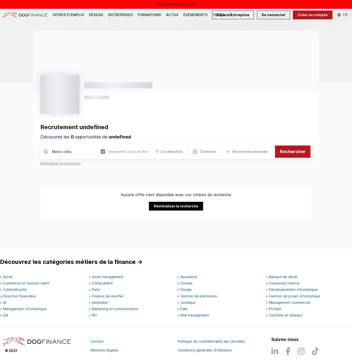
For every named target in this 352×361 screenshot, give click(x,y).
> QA (4, 315)
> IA (3, 303)
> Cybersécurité (13, 290)
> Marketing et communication (113, 309)
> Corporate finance (282, 283)
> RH (93, 315)
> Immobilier (98, 303)
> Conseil (184, 283)
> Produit (273, 309)
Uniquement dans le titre (124, 152)
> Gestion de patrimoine (197, 296)
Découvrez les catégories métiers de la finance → (71, 261)
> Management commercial (288, 303)
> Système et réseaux (284, 315)
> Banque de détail (281, 277)
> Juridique (186, 303)
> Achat (6, 277)
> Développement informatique (292, 290)
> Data (94, 290)
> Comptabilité (101, 283)
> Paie (182, 309)
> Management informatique (23, 309)
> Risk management (193, 315)
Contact (97, 341)
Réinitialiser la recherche (60, 163)
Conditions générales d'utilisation (205, 350)
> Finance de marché (106, 296)
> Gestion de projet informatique (293, 296)
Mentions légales (104, 350)
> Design (184, 290)
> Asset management (106, 277)
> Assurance (187, 277)
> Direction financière (17, 296)
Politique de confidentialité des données (211, 341)
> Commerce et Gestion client (24, 283)
